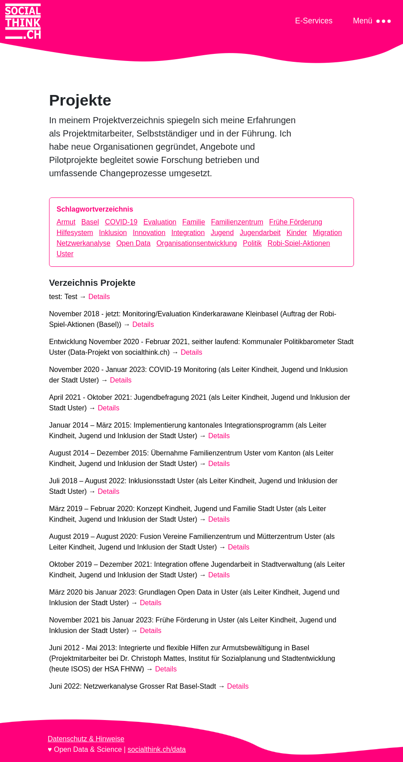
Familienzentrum (237, 222)
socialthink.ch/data (157, 749)
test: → (79, 296)
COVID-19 (121, 222)
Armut (66, 222)
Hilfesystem (75, 232)
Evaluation (160, 222)
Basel (90, 222)
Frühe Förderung (295, 222)
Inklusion (113, 232)
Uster (65, 254)
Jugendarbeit (260, 232)
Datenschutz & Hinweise (86, 739)
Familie (193, 222)
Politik (252, 243)
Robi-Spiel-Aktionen (299, 243)
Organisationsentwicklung (196, 243)
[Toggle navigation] (314, 20)
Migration (327, 232)
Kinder (296, 232)
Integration (188, 232)
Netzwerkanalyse (83, 243)
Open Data (133, 243)
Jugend (222, 232)
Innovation (149, 232)
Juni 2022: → (149, 686)
